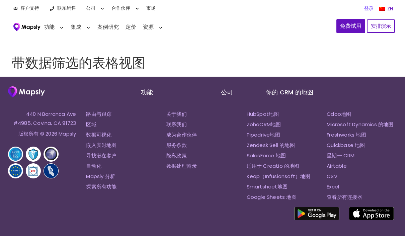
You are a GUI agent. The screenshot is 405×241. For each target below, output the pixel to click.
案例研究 (108, 27)
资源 (148, 27)
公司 (90, 8)
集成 (76, 27)
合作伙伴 (120, 8)
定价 (131, 27)
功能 (49, 27)
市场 (151, 8)
